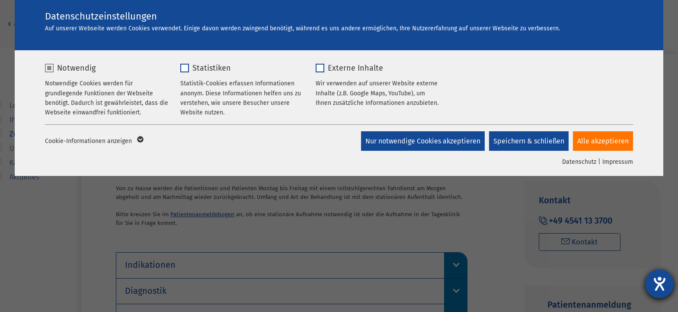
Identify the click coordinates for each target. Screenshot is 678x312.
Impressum (617, 162)
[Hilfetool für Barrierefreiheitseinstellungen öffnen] (659, 284)
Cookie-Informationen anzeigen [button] (93, 141)
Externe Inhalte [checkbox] (355, 68)
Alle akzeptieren (603, 141)
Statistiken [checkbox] (211, 68)
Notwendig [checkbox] (76, 68)
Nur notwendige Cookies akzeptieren (422, 141)
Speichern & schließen (528, 141)
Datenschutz (579, 162)
